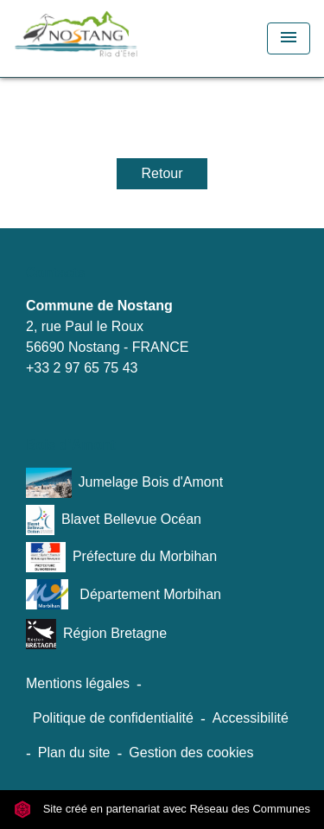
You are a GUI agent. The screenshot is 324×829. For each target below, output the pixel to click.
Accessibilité (251, 718)
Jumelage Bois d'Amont (124, 483)
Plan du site (74, 752)
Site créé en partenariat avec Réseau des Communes (162, 808)
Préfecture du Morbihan (121, 557)
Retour (161, 173)
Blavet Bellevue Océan (113, 520)
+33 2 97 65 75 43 (81, 367)
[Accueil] (109, 38)
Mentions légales (78, 683)
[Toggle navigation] (288, 38)
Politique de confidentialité (113, 718)
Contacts (55, 272)
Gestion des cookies (191, 752)
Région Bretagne (96, 634)
